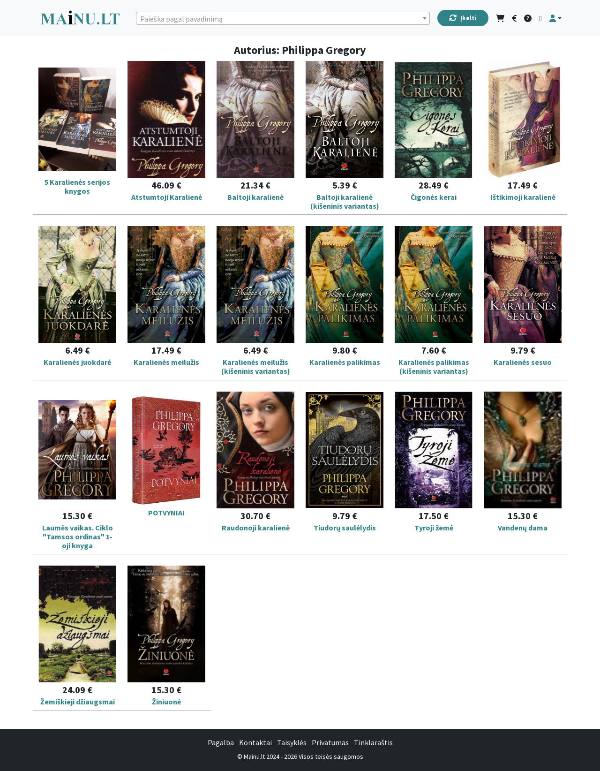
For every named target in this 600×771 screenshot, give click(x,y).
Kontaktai (255, 742)
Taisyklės (292, 742)
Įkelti (463, 18)
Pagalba (221, 742)
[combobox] (282, 18)
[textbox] (282, 18)
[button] (555, 18)
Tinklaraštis (373, 742)
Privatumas (330, 742)
